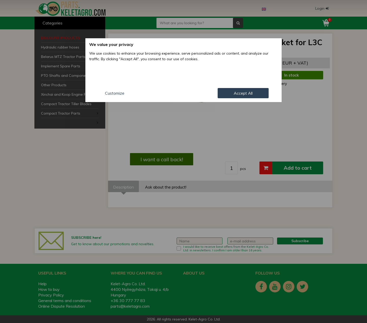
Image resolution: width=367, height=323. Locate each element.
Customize (114, 93)
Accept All (243, 93)
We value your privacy (111, 44)
